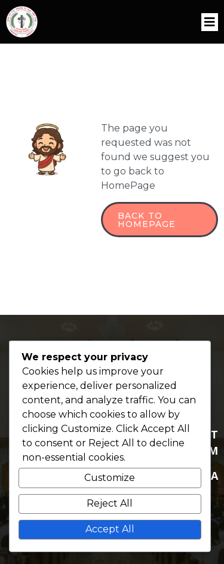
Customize (109, 477)
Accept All (109, 529)
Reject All (110, 503)
